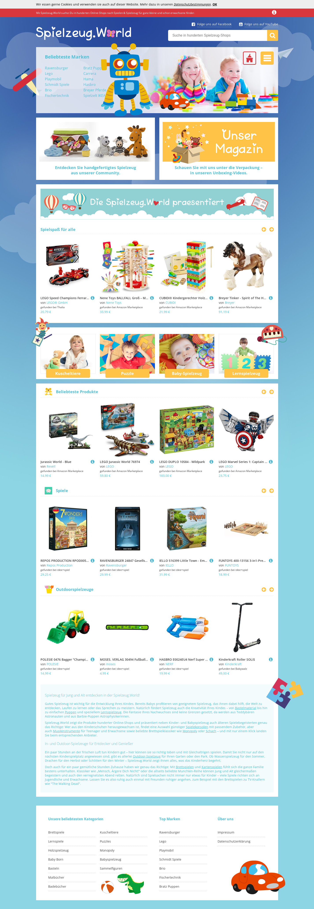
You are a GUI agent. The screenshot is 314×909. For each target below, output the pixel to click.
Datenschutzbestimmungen (192, 4)
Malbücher (56, 877)
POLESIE (53, 664)
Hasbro (89, 84)
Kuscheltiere (68, 373)
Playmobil (53, 79)
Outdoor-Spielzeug (147, 756)
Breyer (230, 303)
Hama (88, 79)
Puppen (70, 712)
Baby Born (55, 859)
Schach (211, 731)
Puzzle (127, 373)
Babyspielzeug (110, 859)
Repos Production (60, 565)
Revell (51, 466)
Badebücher (57, 886)
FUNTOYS (232, 565)
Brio (48, 90)
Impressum (226, 832)
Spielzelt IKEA (94, 95)
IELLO (169, 565)
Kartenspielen (212, 767)
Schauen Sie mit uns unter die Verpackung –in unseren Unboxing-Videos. (219, 170)
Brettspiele (56, 832)
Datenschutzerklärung (234, 841)
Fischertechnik (57, 95)
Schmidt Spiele (57, 84)
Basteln (53, 868)
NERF (169, 664)
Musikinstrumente (66, 731)
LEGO (110, 466)
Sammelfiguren (111, 868)
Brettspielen (185, 767)
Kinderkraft (233, 664)
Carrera (89, 73)
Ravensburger (56, 68)
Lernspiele (56, 841)
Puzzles (105, 841)
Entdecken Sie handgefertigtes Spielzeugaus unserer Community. (95, 170)
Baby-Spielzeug (187, 373)
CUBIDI (170, 303)
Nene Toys (113, 303)
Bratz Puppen (94, 68)
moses (111, 664)
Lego (49, 73)
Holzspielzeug (58, 850)
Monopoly (190, 731)
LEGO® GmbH (57, 303)
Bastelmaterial (245, 708)
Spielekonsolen (197, 727)
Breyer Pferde (94, 90)
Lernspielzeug (246, 373)
